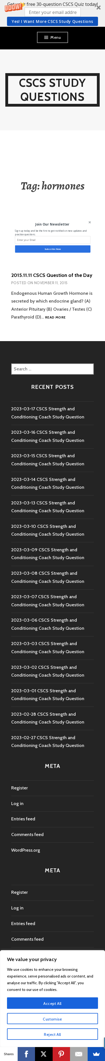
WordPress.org (25, 850)
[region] (52, 998)
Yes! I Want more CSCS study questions (52, 21)
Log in (17, 803)
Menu (55, 37)
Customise (52, 1019)
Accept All (52, 1003)
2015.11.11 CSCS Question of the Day (51, 275)
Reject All (52, 1034)
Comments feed (27, 834)
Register (19, 788)
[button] (52, 13)
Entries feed (23, 819)
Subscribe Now (52, 249)
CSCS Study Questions (52, 90)
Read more (55, 317)
